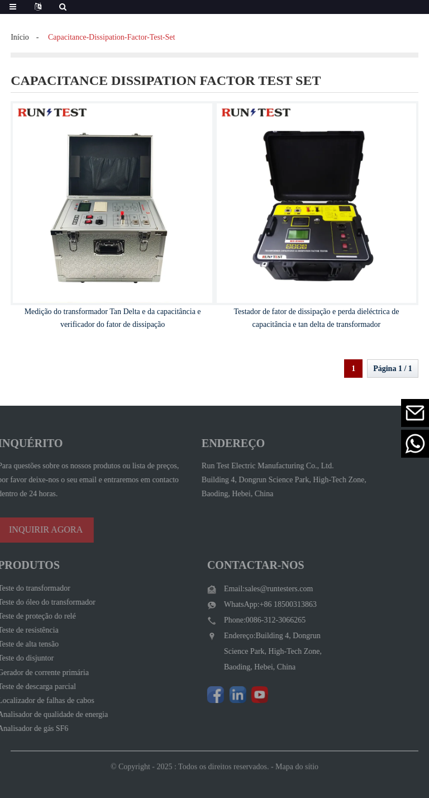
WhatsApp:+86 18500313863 (262, 604)
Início (20, 37)
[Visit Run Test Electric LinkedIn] (229, 694)
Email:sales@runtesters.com (260, 589)
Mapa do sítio (296, 772)
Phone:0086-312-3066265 (256, 620)
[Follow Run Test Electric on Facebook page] (207, 694)
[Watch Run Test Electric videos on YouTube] (251, 694)
